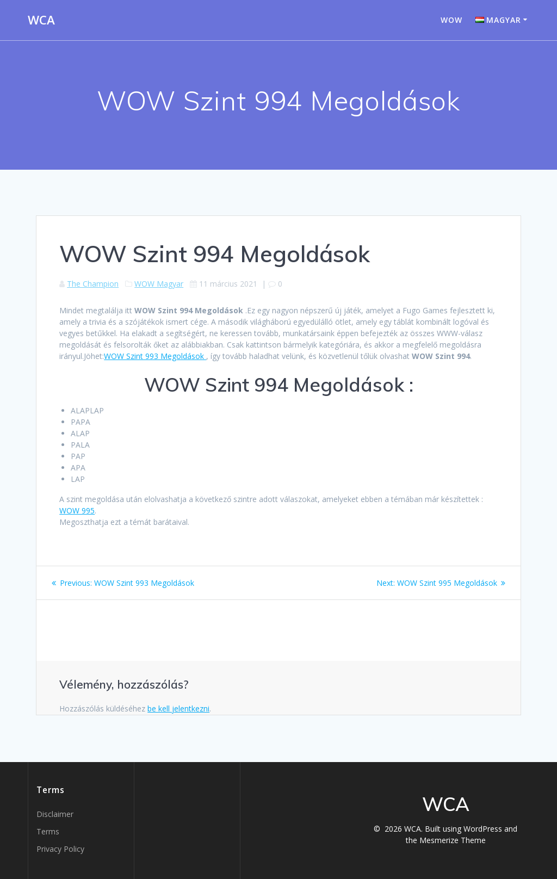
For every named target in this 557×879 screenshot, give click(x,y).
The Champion (93, 283)
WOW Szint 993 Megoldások (155, 356)
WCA (41, 20)
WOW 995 (77, 510)
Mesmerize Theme (452, 840)
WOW (451, 20)
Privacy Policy (60, 849)
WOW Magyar (158, 283)
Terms (47, 831)
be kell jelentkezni (178, 708)
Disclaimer (54, 814)
